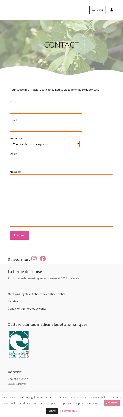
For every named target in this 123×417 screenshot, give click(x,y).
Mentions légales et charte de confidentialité (37, 294)
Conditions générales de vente (27, 308)
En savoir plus (68, 411)
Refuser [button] (52, 411)
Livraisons (14, 301)
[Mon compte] (111, 10)
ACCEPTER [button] (111, 403)
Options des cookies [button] (87, 403)
